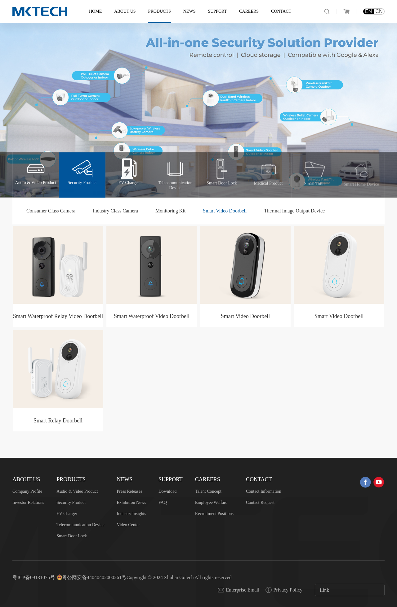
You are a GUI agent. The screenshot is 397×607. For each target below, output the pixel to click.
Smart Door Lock (71, 536)
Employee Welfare (211, 502)
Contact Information (263, 491)
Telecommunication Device (80, 524)
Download (167, 491)
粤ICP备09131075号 (33, 577)
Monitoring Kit (170, 210)
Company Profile (27, 491)
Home (95, 11)
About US (125, 11)
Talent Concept (208, 491)
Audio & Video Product (77, 491)
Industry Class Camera (115, 210)
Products (159, 11)
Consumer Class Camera (50, 210)
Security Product (71, 502)
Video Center (128, 524)
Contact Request (260, 502)
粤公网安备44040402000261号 (94, 577)
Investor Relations (28, 502)
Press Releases (129, 491)
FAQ (162, 502)
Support (217, 11)
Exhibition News (131, 502)
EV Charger (66, 513)
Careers (249, 11)
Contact (281, 11)
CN (378, 11)
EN (368, 11)
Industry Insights (131, 513)
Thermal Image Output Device (294, 210)
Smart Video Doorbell (225, 210)
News (189, 11)
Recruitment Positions (214, 513)
